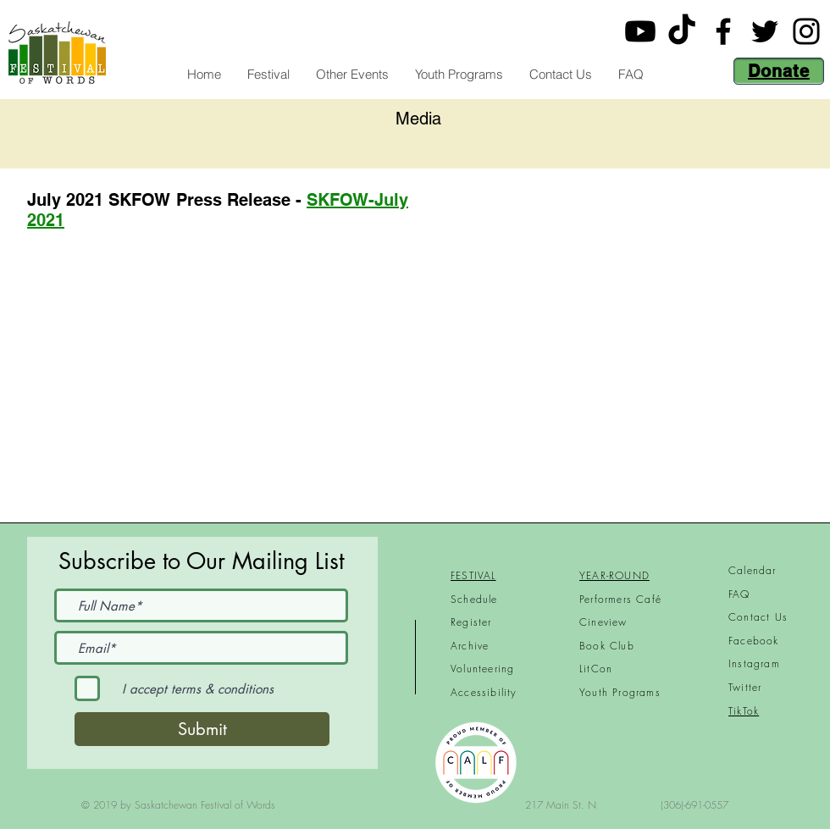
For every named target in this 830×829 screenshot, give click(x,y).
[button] (268, 74)
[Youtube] (640, 31)
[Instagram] (806, 31)
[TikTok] (682, 31)
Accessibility (484, 692)
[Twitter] (765, 31)
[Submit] (202, 729)
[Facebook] (723, 31)
